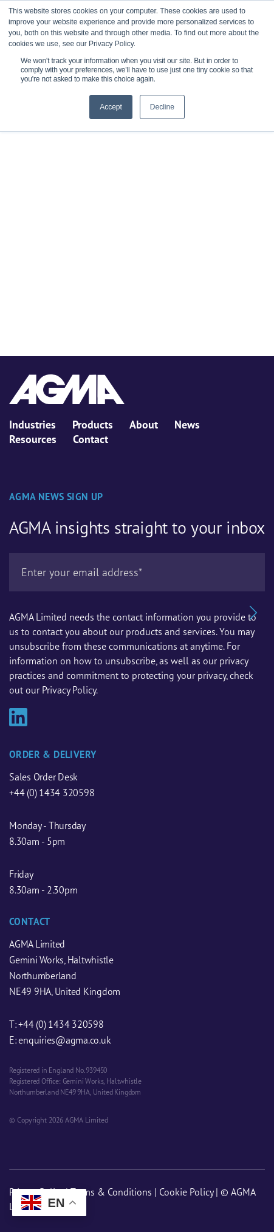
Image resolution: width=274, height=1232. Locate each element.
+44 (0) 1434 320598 (51, 792)
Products (92, 425)
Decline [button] (162, 107)
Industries (32, 425)
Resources (33, 439)
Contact (90, 439)
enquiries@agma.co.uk (64, 1040)
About (143, 425)
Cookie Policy (186, 1192)
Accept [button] (111, 107)
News (187, 425)
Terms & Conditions (111, 1192)
